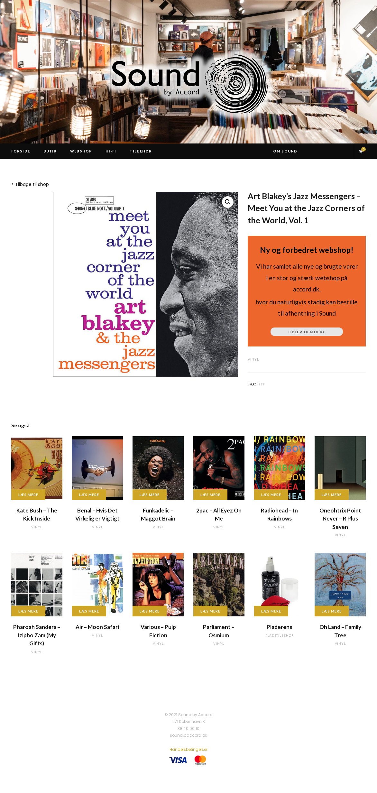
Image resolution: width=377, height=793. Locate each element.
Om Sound (285, 151)
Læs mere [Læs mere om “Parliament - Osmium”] (210, 611)
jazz (261, 384)
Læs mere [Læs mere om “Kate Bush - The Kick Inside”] (28, 495)
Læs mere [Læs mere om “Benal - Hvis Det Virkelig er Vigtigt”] (89, 495)
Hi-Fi (111, 151)
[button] (228, 202)
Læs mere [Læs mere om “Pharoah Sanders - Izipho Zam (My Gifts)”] (28, 611)
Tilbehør (141, 151)
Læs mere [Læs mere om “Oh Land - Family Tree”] (332, 611)
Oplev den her (306, 331)
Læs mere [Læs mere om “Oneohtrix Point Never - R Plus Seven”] (332, 495)
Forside (20, 151)
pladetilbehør (279, 635)
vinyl (253, 359)
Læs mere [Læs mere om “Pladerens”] (271, 611)
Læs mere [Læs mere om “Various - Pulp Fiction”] (150, 611)
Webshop (81, 151)
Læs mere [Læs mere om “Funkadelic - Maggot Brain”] (150, 495)
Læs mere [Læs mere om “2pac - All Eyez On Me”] (210, 495)
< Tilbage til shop (30, 184)
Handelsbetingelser (188, 749)
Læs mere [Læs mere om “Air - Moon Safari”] (89, 611)
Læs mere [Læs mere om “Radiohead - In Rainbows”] (271, 495)
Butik (50, 151)
